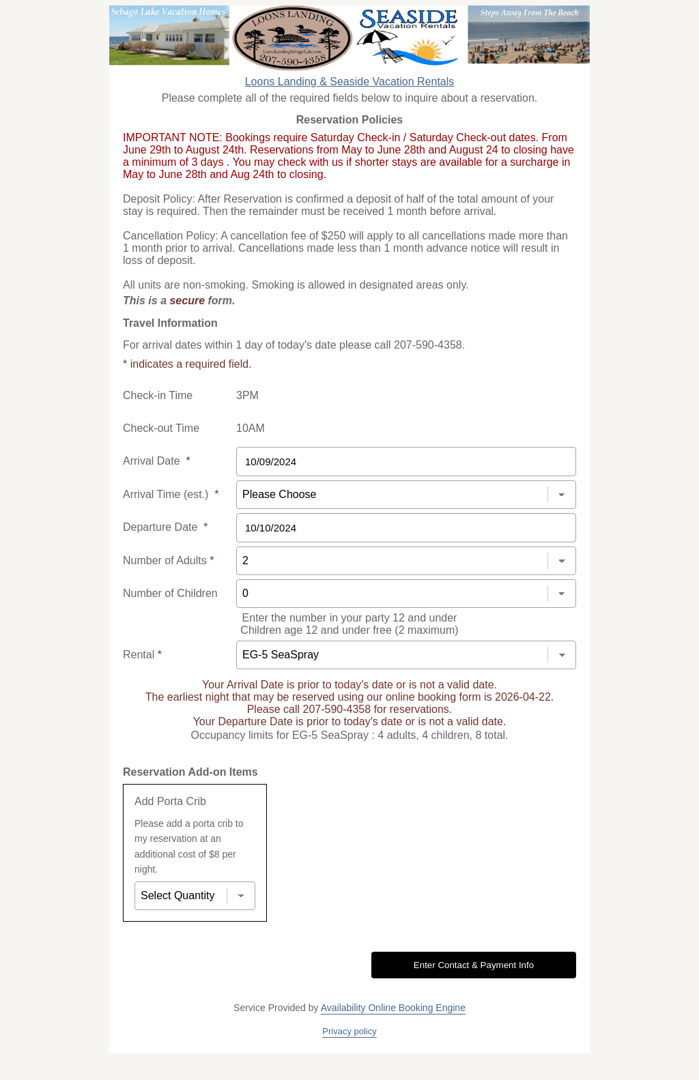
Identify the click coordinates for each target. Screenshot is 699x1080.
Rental (142, 654)
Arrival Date (156, 461)
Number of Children (170, 593)
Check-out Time (161, 428)
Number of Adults (168, 560)
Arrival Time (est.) (170, 494)
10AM (250, 428)
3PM (247, 395)
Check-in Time (157, 395)
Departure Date (165, 527)
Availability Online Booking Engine (393, 1007)
